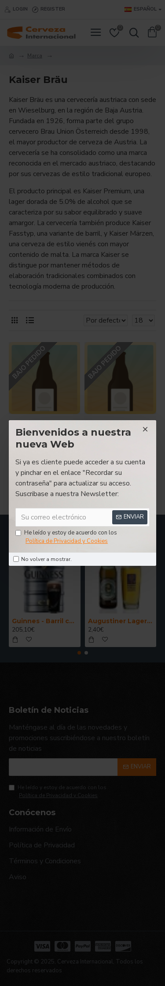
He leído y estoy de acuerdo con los (66, 537)
